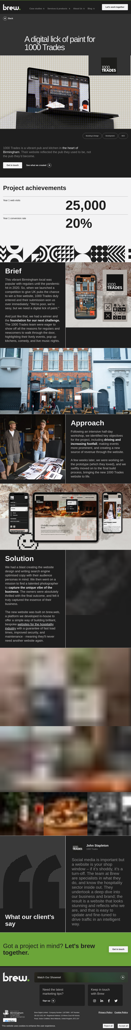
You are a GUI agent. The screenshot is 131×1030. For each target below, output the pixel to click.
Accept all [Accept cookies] (123, 1026)
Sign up (46, 999)
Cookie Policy (121, 1011)
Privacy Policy (106, 1011)
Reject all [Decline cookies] (108, 1026)
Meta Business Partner (10, 1020)
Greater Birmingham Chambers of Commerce (14, 1012)
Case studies (35, 8)
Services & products (57, 8)
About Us (77, 8)
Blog (90, 8)
